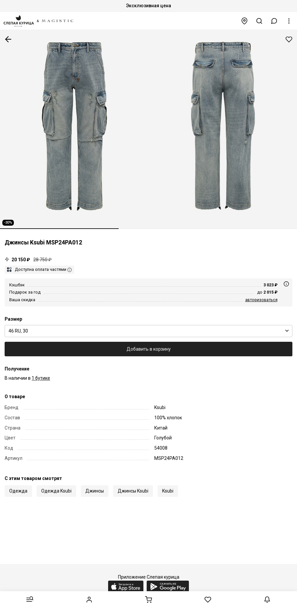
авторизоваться (261, 299)
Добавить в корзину (149, 349)
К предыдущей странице (8, 39)
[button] (274, 21)
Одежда (18, 491)
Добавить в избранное (288, 39)
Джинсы (94, 491)
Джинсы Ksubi (133, 491)
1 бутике (41, 378)
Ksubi (167, 491)
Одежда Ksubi (56, 491)
